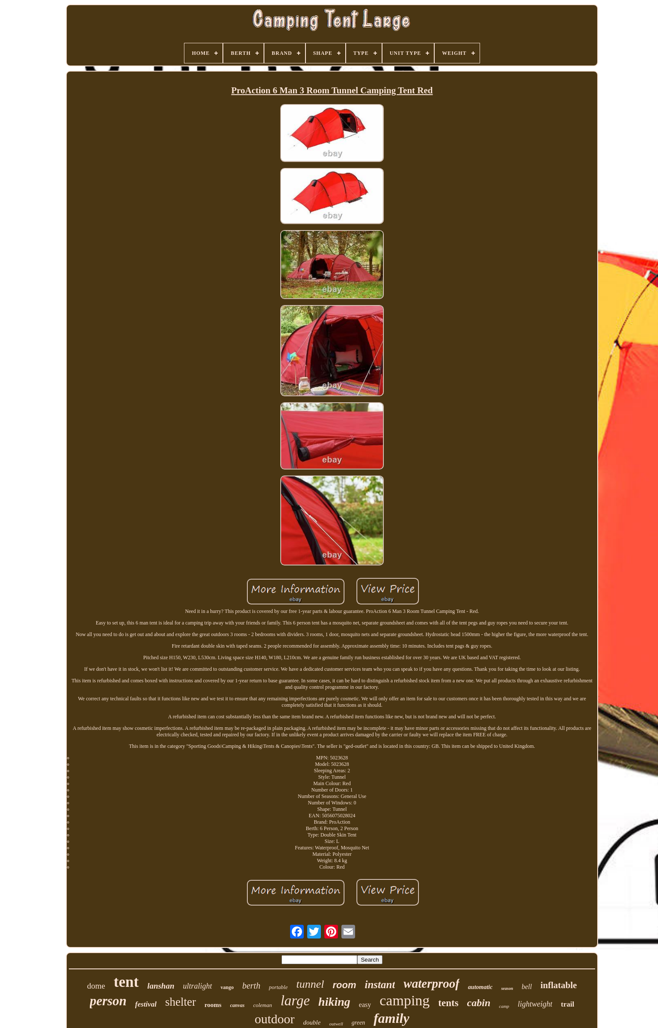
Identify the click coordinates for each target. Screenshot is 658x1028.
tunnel (310, 984)
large (295, 1000)
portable (278, 987)
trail (567, 1004)
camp (504, 1006)
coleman (262, 1005)
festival (146, 1004)
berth (251, 985)
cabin (479, 1002)
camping (404, 1000)
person (108, 1000)
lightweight (535, 1004)
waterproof (431, 983)
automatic (480, 987)
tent (126, 982)
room (344, 985)
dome (96, 985)
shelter (180, 1001)
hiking (334, 1001)
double (312, 1022)
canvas (237, 1005)
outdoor (274, 1019)
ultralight (197, 986)
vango (227, 987)
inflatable (558, 985)
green (358, 1022)
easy (365, 1004)
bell (527, 986)
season (507, 988)
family (391, 1018)
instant (380, 984)
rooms (213, 1004)
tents (448, 1003)
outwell (336, 1023)
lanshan (160, 985)
